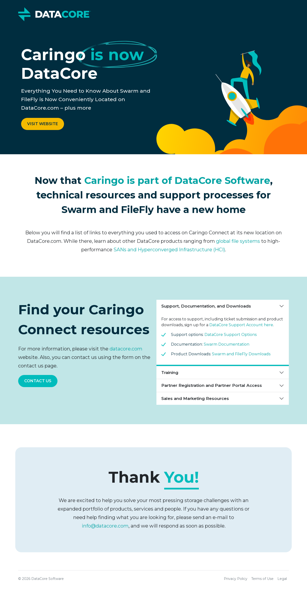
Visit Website (42, 124)
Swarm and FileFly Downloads (243, 354)
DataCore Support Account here (243, 325)
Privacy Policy (235, 579)
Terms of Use (262, 579)
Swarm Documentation (229, 344)
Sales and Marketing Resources (197, 398)
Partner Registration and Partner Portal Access (214, 385)
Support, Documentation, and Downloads (208, 306)
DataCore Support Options (233, 334)
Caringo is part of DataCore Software (177, 183)
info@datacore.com (105, 528)
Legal (282, 579)
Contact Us (35, 381)
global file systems (238, 243)
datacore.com (123, 349)
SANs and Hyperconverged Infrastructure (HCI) (169, 252)
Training (172, 372)
